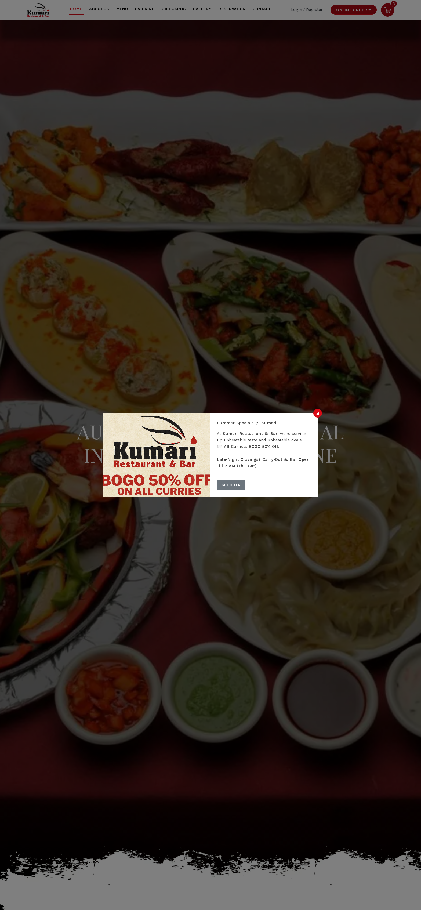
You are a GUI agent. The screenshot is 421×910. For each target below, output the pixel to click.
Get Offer (231, 485)
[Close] (317, 413)
